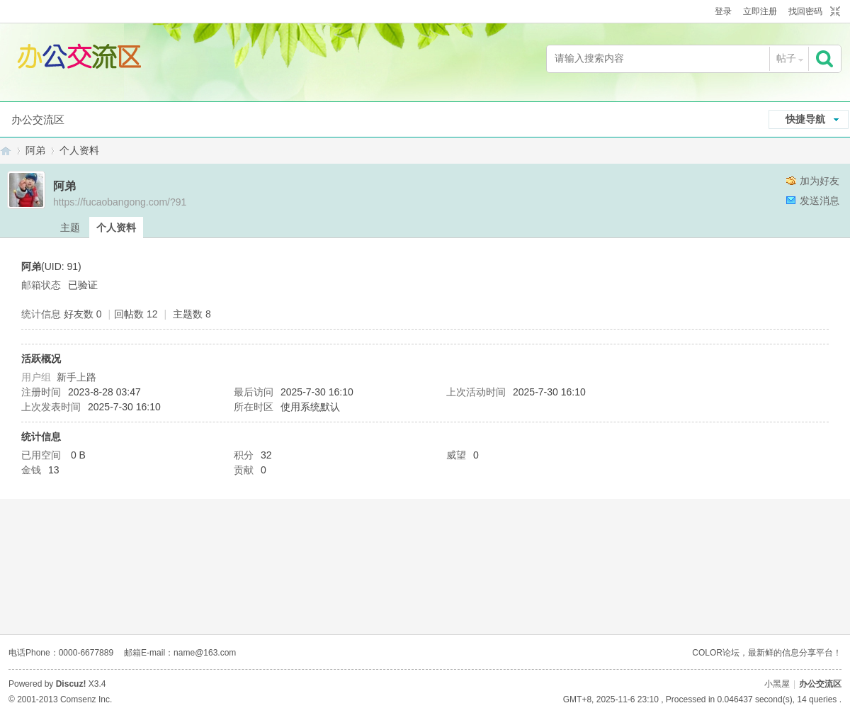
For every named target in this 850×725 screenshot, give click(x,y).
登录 (723, 11)
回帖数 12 (135, 314)
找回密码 (805, 11)
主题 (70, 227)
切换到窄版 (833, 12)
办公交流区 (37, 119)
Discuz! (71, 684)
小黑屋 (777, 684)
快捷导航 (805, 119)
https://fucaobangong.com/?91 (119, 202)
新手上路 (76, 377)
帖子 (786, 58)
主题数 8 (192, 314)
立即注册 (760, 11)
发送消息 (819, 200)
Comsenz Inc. (86, 699)
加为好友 (819, 180)
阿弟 (35, 150)
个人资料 (116, 227)
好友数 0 (83, 314)
